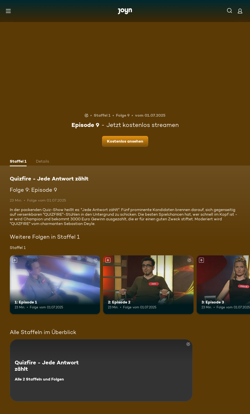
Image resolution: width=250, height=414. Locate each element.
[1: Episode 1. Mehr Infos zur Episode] (55, 284)
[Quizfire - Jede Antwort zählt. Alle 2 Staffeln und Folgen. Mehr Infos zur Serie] (101, 370)
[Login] (240, 11)
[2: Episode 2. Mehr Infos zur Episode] (148, 284)
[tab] (18, 161)
